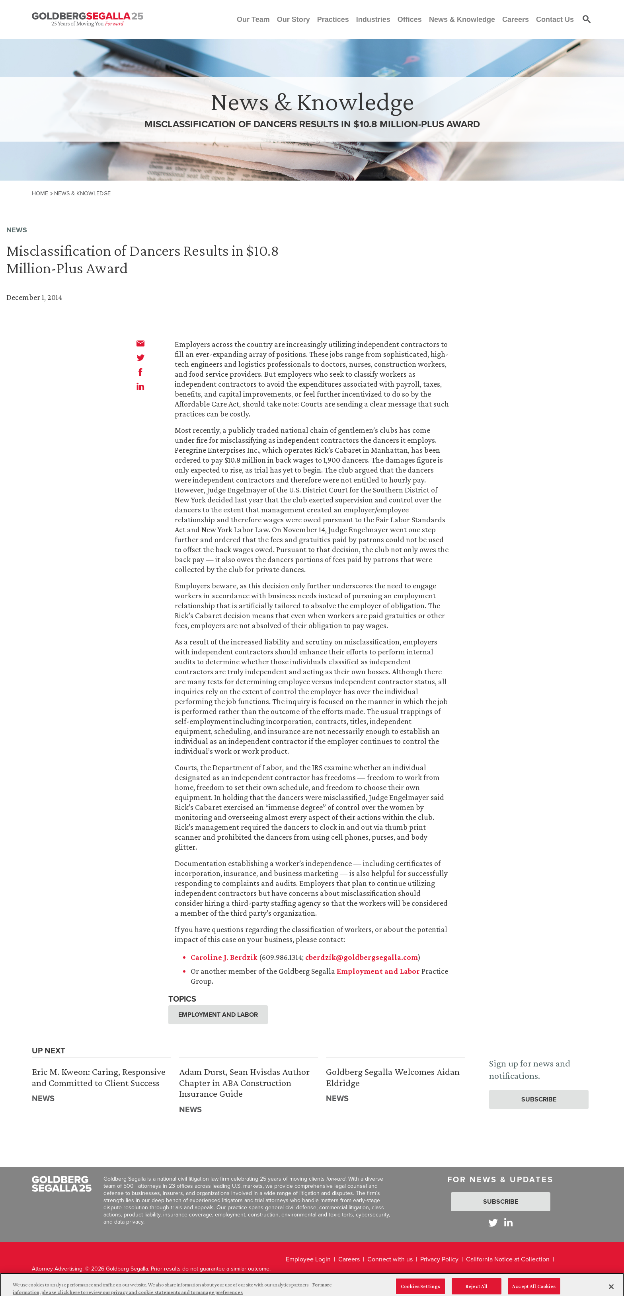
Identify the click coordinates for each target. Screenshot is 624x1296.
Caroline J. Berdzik (224, 957)
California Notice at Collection (508, 1259)
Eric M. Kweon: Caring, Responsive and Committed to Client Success (99, 1077)
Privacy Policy (439, 1259)
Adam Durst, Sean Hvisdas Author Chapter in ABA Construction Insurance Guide (244, 1082)
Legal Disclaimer (309, 1275)
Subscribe (538, 1099)
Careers (349, 1259)
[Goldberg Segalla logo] (87, 19)
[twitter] (140, 358)
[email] (140, 343)
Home (40, 193)
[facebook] (140, 372)
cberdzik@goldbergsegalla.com (361, 957)
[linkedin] (140, 386)
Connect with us (390, 1259)
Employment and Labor (378, 971)
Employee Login (308, 1259)
